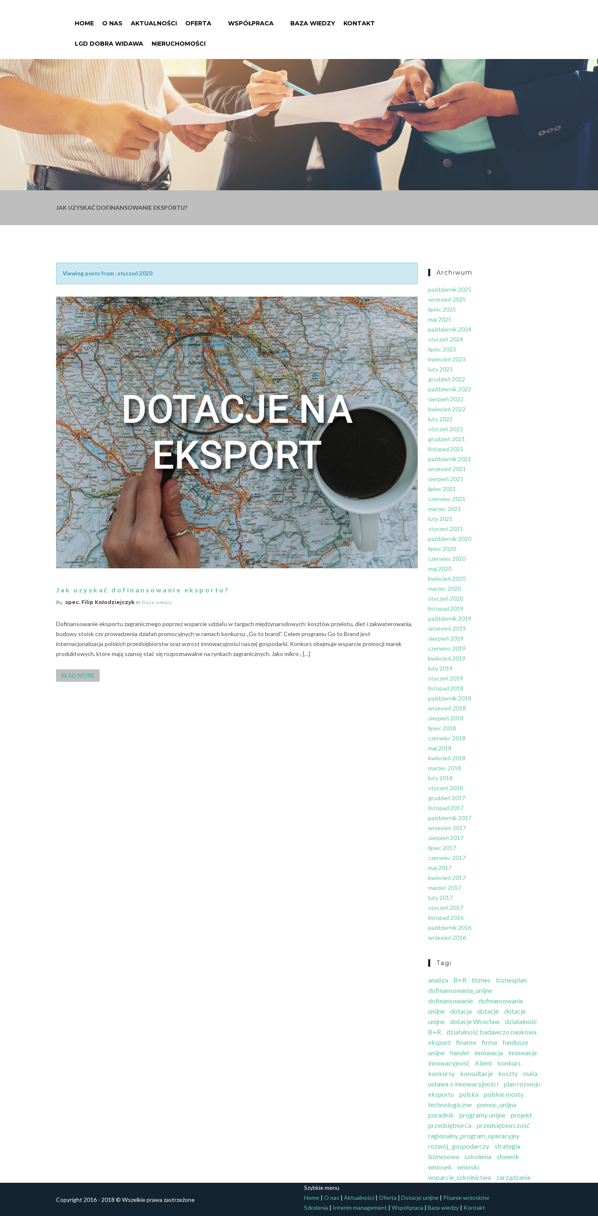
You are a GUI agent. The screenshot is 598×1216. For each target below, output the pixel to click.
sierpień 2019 (445, 638)
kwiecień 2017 (447, 877)
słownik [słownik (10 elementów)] (508, 1156)
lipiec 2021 (442, 488)
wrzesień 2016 (447, 937)
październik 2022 (449, 389)
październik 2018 (449, 698)
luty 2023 (440, 369)
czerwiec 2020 (447, 558)
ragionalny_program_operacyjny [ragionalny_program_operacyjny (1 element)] (474, 1136)
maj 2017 (439, 867)
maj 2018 (439, 748)
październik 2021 (449, 458)
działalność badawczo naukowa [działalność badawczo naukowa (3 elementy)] (491, 1032)
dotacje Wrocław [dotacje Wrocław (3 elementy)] (475, 1021)
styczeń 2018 (445, 787)
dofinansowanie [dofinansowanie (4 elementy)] (450, 1001)
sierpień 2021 (445, 478)
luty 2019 (440, 668)
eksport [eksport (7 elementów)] (439, 1042)
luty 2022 (440, 419)
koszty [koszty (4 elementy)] (508, 1073)
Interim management (360, 1207)
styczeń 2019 (445, 678)
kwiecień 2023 (447, 359)
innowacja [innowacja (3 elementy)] (488, 1052)
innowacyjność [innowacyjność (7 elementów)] (449, 1063)
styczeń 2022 (445, 428)
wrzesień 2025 (447, 299)
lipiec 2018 (442, 728)
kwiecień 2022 (447, 409)
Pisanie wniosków (466, 1197)
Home (84, 18)
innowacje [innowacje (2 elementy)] (522, 1052)
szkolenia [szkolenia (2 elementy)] (477, 1156)
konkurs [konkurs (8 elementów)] (509, 1063)
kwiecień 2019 (447, 658)
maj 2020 (439, 568)
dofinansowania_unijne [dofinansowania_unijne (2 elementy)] (460, 990)
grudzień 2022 (446, 379)
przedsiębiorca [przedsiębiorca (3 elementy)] (449, 1125)
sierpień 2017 (445, 837)
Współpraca (251, 18)
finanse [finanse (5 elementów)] (466, 1042)
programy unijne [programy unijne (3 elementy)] (482, 1115)
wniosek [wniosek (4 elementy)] (440, 1167)
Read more (78, 675)
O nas (112, 18)
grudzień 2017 (446, 797)
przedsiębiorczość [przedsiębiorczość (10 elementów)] (503, 1125)
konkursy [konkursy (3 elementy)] (441, 1073)
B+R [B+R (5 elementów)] (459, 980)
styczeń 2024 (445, 339)
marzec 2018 (444, 767)
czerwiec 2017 (447, 857)
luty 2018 (440, 777)
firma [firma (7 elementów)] (489, 1042)
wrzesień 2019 (447, 628)
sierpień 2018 (445, 718)
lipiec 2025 (442, 309)
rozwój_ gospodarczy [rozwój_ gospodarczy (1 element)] (458, 1146)
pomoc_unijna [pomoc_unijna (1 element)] (496, 1104)
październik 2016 (449, 927)
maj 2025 (439, 319)
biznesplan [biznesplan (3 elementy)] (511, 980)
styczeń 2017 (445, 907)
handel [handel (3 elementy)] (459, 1052)
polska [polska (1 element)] (468, 1094)
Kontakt (359, 18)
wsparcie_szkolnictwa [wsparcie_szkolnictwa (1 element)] (459, 1177)
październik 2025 (449, 289)
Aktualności (154, 18)
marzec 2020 (444, 588)
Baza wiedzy (312, 18)
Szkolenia (316, 1207)
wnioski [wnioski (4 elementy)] (468, 1167)
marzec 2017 (444, 887)
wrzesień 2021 (447, 468)
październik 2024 (449, 329)
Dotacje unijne (420, 1197)
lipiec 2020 (442, 548)
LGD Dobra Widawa (109, 38)
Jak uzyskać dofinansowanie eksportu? (142, 590)
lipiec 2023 (442, 349)
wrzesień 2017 (447, 827)
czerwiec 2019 (447, 648)
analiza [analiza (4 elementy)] (438, 980)
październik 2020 (449, 538)
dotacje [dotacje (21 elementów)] (488, 1011)
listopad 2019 (445, 608)
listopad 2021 (445, 448)
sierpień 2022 (445, 399)
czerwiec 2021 (447, 498)
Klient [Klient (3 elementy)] (483, 1063)
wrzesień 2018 (447, 708)
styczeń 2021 (445, 528)
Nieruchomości (179, 38)
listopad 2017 (445, 807)
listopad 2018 (445, 688)
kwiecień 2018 (447, 758)
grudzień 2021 (446, 438)
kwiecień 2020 (447, 578)
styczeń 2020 (445, 598)
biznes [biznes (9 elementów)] (481, 980)
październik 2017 (449, 817)
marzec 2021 (444, 508)
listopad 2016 (445, 917)
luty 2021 (440, 518)
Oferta (198, 18)
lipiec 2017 (442, 847)
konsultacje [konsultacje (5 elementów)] (476, 1073)
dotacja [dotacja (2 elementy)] (461, 1011)
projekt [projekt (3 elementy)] (521, 1115)
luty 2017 (440, 897)
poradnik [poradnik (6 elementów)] (441, 1115)
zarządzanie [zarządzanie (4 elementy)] (513, 1177)
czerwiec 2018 (447, 738)
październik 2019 (449, 618)
